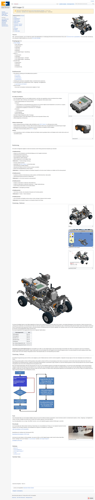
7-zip (15, 452)
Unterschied (19, 11)
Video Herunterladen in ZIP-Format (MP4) (20, 429)
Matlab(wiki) (17, 76)
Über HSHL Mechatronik (21, 497)
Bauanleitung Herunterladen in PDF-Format (20, 434)
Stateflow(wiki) (18, 79)
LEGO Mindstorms (17, 449)
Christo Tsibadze (17, 42)
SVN (32, 128)
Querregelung (19, 490)
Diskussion (39, 10)
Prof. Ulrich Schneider (36, 38)
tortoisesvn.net (16, 453)
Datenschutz (14, 497)
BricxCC (15, 448)
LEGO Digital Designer (43, 438)
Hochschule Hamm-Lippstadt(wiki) (73, 36)
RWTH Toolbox (42, 124)
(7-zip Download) (31, 438)
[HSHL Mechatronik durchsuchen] (84, 4)
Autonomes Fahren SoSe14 (28, 487)
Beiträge (42, 10)
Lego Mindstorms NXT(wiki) (20, 84)
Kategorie (14, 490)
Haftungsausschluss (29, 497)
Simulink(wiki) (17, 78)
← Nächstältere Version (25, 11)
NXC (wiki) (17, 75)
